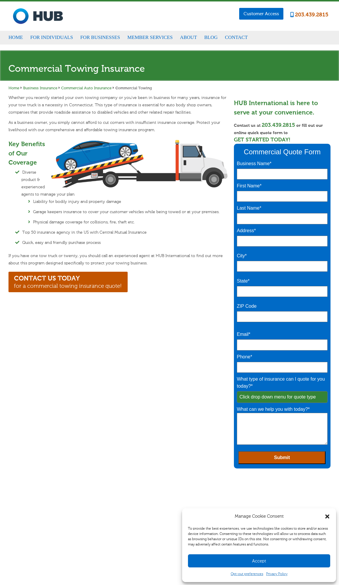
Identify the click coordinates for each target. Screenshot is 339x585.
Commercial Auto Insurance (86, 87)
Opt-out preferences (247, 574)
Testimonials (239, 507)
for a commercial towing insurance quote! (68, 281)
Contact (236, 37)
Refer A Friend (195, 507)
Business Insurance (40, 87)
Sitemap (121, 555)
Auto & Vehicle (106, 506)
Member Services (150, 37)
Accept (259, 561)
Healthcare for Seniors (111, 533)
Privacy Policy (276, 574)
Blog (211, 37)
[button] (327, 516)
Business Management (156, 499)
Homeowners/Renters (111, 499)
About (188, 37)
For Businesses (100, 37)
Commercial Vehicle (155, 506)
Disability (102, 520)
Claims (190, 494)
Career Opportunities (245, 494)
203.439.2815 (309, 15)
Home (15, 37)
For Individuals (51, 37)
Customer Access (261, 13)
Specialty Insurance (109, 513)
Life (97, 526)
